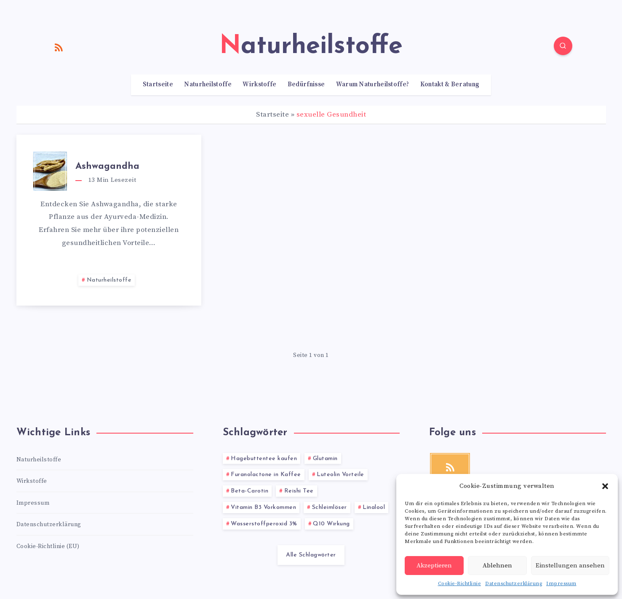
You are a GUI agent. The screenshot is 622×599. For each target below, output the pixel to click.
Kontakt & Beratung (449, 84)
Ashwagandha (107, 166)
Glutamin (325, 458)
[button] (605, 486)
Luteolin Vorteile (340, 474)
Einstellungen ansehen (570, 566)
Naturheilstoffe (208, 84)
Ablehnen (497, 566)
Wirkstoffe (259, 84)
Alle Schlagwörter (311, 555)
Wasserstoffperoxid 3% (264, 524)
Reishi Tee (299, 491)
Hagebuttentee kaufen (264, 458)
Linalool (374, 507)
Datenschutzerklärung (513, 583)
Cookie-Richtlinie (459, 583)
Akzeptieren (434, 566)
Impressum (561, 583)
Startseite (158, 84)
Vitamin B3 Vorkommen (263, 507)
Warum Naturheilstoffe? (372, 84)
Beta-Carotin (249, 491)
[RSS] (59, 47)
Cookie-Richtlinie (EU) (48, 546)
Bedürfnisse (306, 84)
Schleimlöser (329, 507)
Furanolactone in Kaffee (266, 474)
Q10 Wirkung (331, 524)
